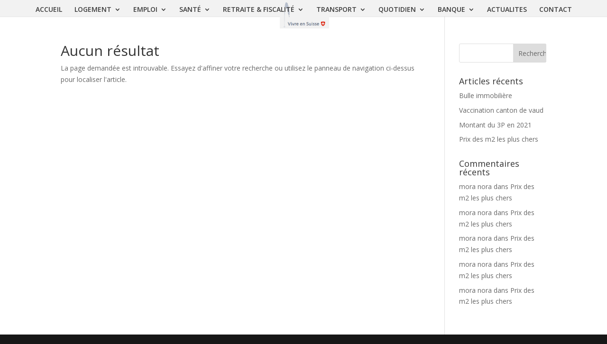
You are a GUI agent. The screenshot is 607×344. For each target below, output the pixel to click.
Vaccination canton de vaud (501, 110)
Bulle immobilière (485, 95)
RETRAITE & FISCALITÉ (258, 10)
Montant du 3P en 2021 (495, 124)
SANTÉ (190, 10)
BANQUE (451, 10)
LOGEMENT (92, 10)
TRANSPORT (336, 10)
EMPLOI (145, 10)
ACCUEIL (49, 10)
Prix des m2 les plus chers (498, 139)
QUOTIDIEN (397, 10)
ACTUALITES (507, 10)
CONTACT (555, 10)
